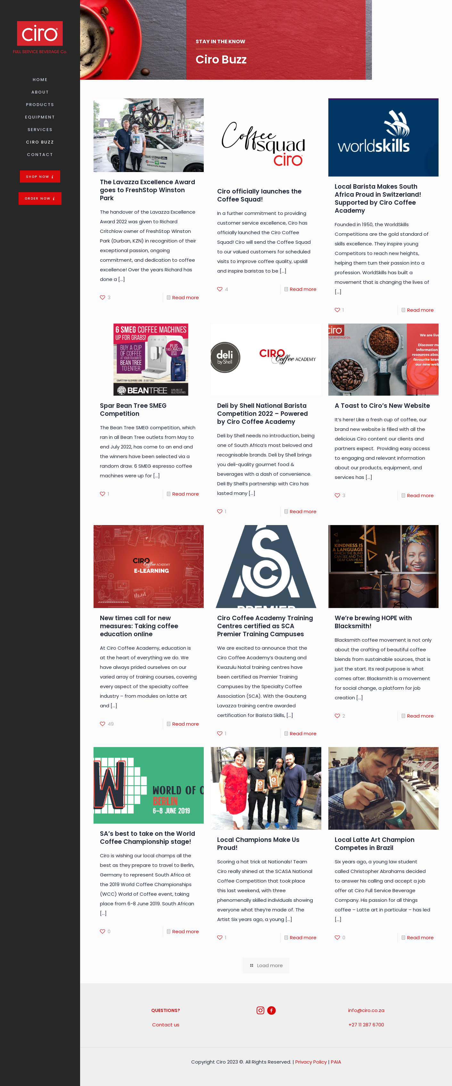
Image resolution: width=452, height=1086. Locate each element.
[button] (40, 176)
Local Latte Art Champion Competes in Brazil (375, 843)
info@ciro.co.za (366, 1010)
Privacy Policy (311, 1061)
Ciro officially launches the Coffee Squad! (259, 195)
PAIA (336, 1061)
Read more (185, 297)
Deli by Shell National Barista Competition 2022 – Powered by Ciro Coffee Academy (262, 413)
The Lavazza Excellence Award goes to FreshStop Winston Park (147, 190)
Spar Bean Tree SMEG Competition (133, 409)
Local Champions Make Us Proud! (258, 843)
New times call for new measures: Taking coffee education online (139, 626)
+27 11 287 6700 (366, 1024)
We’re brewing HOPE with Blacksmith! (373, 622)
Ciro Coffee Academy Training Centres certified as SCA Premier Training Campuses (265, 626)
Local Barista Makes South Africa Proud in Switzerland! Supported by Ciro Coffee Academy (378, 198)
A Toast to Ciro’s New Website (382, 405)
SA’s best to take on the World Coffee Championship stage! (147, 837)
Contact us (165, 1024)
